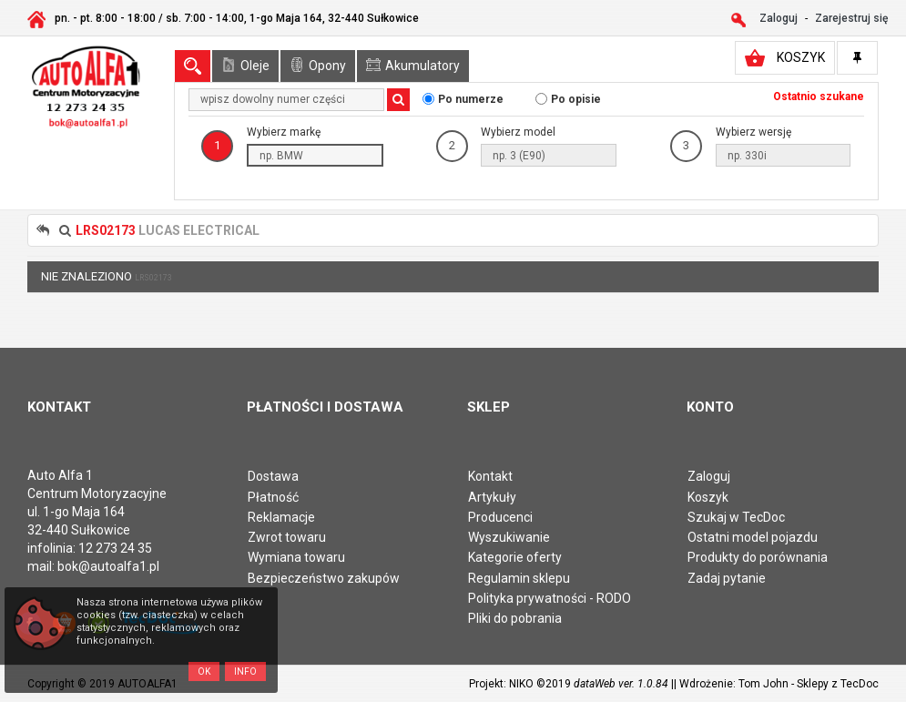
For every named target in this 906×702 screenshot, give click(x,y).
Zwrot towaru (287, 537)
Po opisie (576, 99)
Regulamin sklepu (519, 578)
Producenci (500, 517)
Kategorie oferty (515, 557)
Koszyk (707, 497)
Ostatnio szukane (818, 96)
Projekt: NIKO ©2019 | (571, 683)
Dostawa (273, 476)
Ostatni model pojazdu (752, 537)
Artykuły (492, 497)
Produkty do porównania (757, 557)
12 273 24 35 (115, 548)
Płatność (273, 497)
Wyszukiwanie (509, 537)
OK (204, 671)
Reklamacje (281, 517)
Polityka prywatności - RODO (549, 598)
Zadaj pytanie (726, 578)
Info (245, 671)
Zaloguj (708, 476)
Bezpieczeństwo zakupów (324, 578)
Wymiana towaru (296, 557)
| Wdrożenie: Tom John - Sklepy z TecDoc (776, 683)
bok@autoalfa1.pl (108, 566)
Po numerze (471, 99)
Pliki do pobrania (515, 618)
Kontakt (490, 476)
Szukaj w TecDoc (736, 517)
